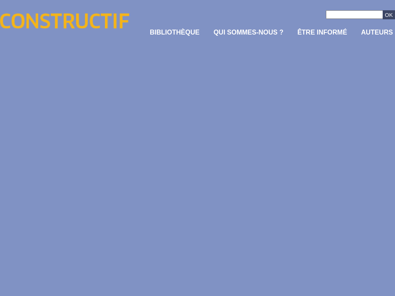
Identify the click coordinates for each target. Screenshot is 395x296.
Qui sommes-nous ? (248, 32)
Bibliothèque (175, 32)
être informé (322, 32)
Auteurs (377, 32)
